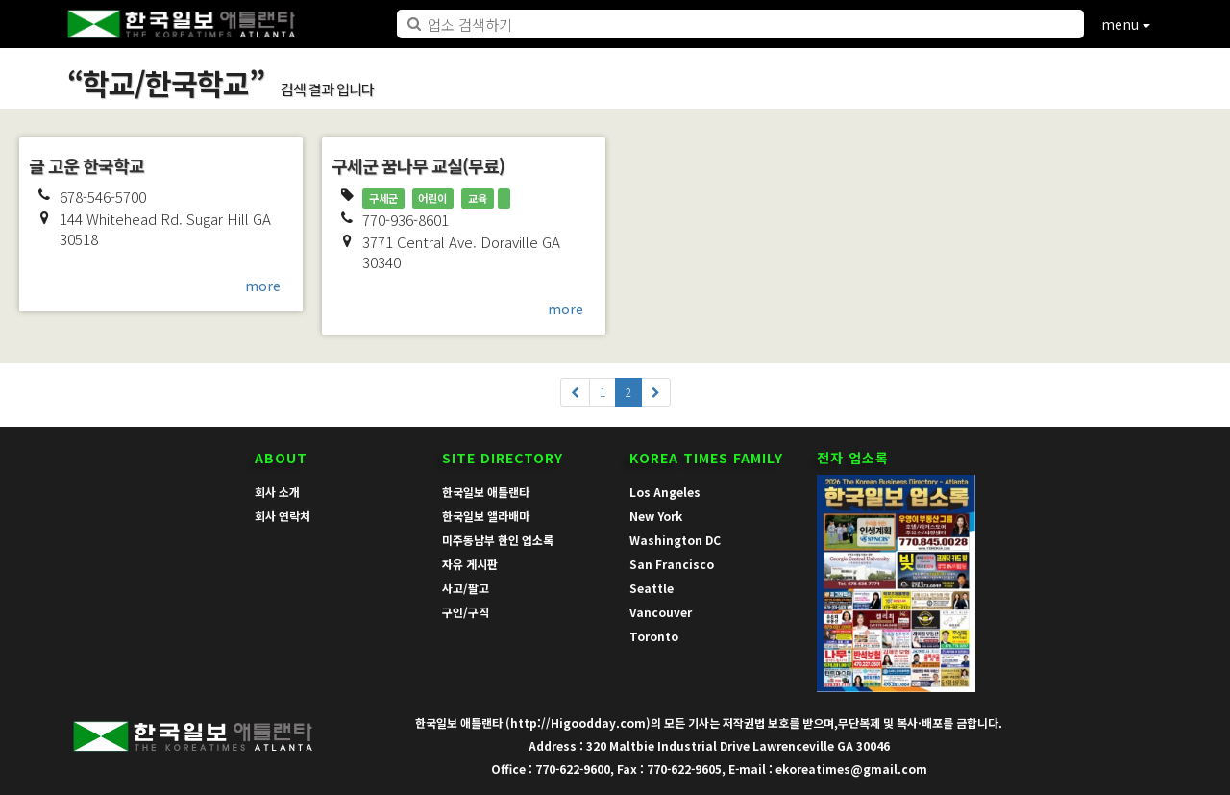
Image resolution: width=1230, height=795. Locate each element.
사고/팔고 (465, 588)
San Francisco (671, 564)
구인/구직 (465, 612)
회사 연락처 (282, 516)
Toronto (653, 636)
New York (655, 516)
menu (1125, 24)
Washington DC (675, 540)
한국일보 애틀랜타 (485, 492)
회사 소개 (277, 492)
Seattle (651, 588)
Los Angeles (665, 492)
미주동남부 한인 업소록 (498, 540)
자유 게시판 (470, 564)
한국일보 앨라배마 (485, 516)
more (263, 285)
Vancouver (660, 612)
